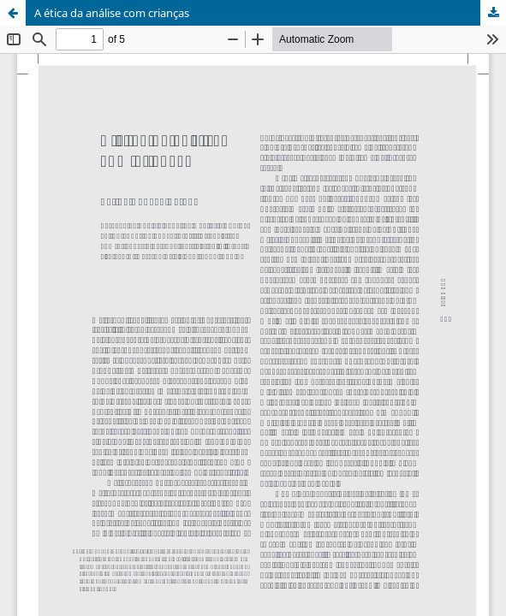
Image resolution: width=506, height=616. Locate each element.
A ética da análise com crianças (111, 13)
